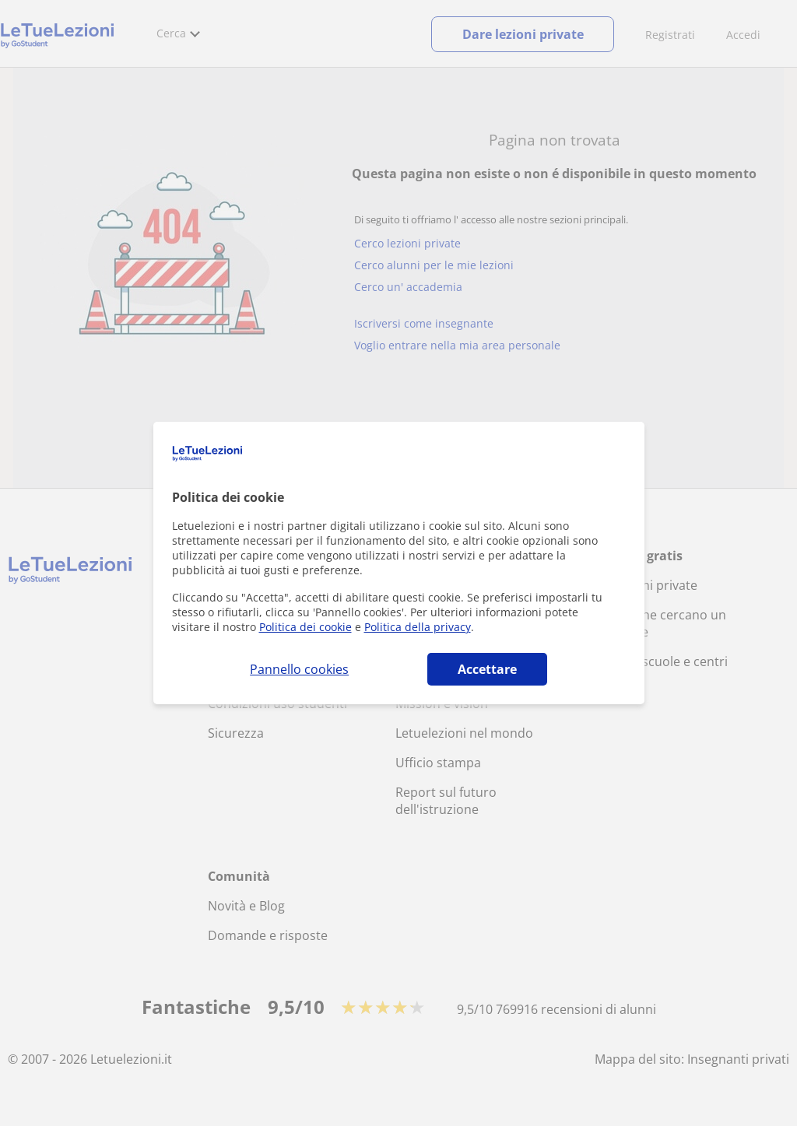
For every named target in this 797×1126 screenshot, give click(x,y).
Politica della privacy (417, 626)
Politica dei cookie (305, 626)
